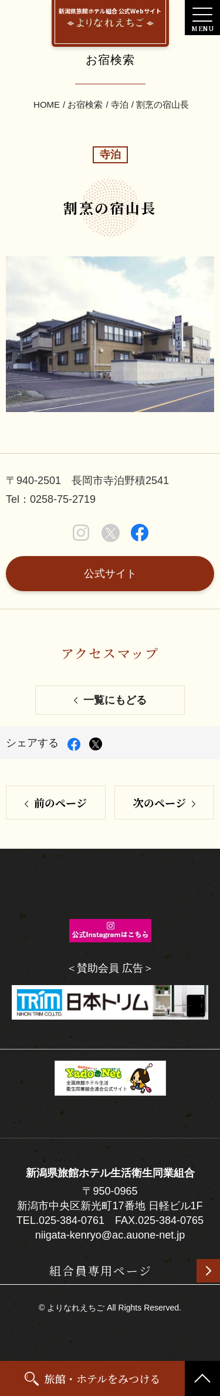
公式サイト (110, 573)
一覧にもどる (115, 700)
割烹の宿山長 (162, 104)
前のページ (60, 802)
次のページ (159, 802)
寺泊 (119, 104)
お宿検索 (85, 104)
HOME (46, 104)
